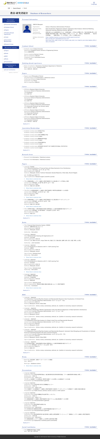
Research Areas (9, 44)
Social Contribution (10, 69)
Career (6, 37)
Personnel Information (11, 24)
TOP (9, 8)
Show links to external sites (32, 179)
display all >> (26, 123)
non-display (93, 46)
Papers (7, 50)
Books (6, 53)
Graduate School (9, 27)
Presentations (8, 61)
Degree (7, 30)
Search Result (17, 8)
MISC (6, 56)
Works (6, 59)
